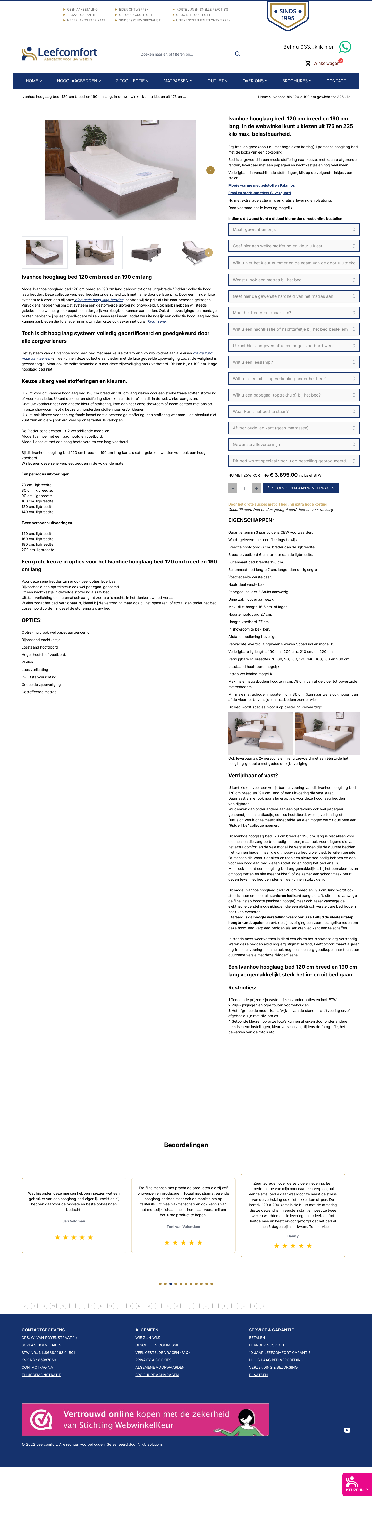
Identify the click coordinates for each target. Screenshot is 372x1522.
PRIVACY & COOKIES (153, 1360)
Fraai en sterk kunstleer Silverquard (259, 193)
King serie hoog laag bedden (99, 300)
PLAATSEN (258, 1375)
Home (263, 97)
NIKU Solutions (150, 1444)
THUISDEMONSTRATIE (41, 1375)
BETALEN (257, 1337)
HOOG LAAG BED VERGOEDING (276, 1360)
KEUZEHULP (357, 1484)
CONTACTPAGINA (37, 1367)
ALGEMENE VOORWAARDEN (160, 1367)
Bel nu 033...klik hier (308, 47)
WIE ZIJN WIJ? (148, 1337)
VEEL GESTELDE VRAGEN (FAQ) (162, 1352)
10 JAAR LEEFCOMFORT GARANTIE (279, 1352)
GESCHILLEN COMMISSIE (157, 1345)
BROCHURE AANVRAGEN (157, 1375)
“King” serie (156, 321)
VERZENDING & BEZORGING (273, 1367)
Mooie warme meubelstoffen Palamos (261, 185)
